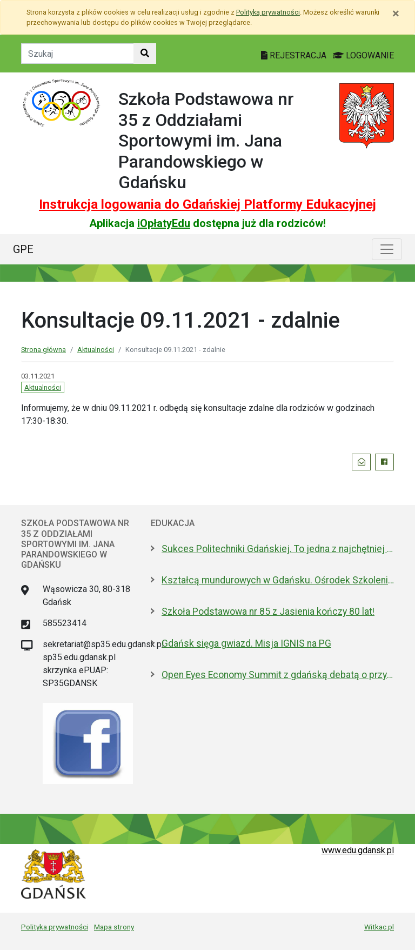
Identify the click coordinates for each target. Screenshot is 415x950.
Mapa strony (114, 926)
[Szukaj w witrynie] (144, 53)
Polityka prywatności (54, 926)
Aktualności (95, 350)
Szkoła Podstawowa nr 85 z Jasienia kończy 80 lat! (268, 611)
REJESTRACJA (295, 55)
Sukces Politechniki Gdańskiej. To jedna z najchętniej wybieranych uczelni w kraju (278, 548)
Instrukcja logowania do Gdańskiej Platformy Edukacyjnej (207, 204)
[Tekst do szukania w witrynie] (77, 53)
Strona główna (43, 350)
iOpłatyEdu (163, 223)
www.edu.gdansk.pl (358, 850)
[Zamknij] (395, 13)
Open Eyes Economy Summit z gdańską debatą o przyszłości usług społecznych (278, 674)
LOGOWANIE (363, 55)
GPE (23, 249)
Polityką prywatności (268, 12)
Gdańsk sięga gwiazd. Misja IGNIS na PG (246, 643)
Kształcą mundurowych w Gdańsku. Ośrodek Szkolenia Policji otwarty (278, 580)
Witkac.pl (379, 926)
